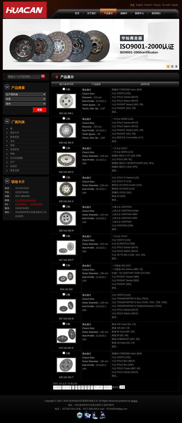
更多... (115, 112)
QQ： (7, 204)
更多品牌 (14, 170)
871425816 (21, 204)
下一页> (98, 387)
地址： (8, 212)
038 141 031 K (66, 201)
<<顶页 (57, 387)
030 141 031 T (66, 377)
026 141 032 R (66, 230)
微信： (8, 208)
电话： (8, 188)
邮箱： (8, 200)
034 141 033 (66, 289)
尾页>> (107, 387)
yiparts (134, 401)
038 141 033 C (66, 172)
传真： (8, 196)
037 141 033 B (66, 318)
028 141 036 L (66, 113)
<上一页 (67, 387)
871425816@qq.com (25, 200)
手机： (8, 192)
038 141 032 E (66, 142)
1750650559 (36, 204)
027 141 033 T (66, 260)
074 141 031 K (66, 348)
